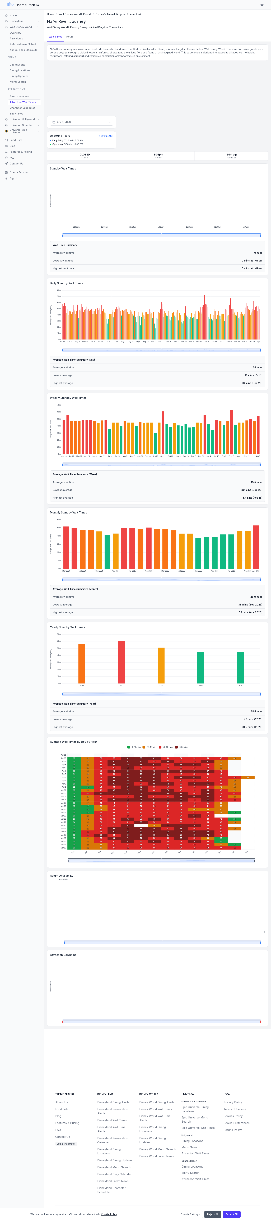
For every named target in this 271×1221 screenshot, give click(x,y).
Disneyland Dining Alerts (113, 1102)
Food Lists (61, 1109)
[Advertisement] (157, 89)
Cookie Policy (109, 1214)
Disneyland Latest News (113, 1181)
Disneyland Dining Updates (114, 1160)
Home (50, 14)
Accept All (232, 1214)
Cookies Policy (233, 1116)
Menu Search (190, 1147)
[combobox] (81, 122)
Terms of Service (234, 1109)
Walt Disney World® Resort (75, 14)
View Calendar (106, 136)
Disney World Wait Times (155, 1109)
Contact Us (62, 1137)
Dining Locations (192, 1141)
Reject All (212, 1214)
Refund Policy (232, 1130)
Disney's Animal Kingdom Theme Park (118, 14)
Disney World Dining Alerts (156, 1102)
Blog (58, 1116)
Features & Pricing (67, 1123)
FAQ (58, 1130)
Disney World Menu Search (157, 1149)
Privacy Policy (232, 1102)
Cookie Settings (190, 1214)
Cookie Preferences (236, 1123)
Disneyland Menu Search (113, 1167)
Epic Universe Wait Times (198, 1128)
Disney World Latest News (156, 1156)
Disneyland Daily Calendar (114, 1174)
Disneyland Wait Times (112, 1120)
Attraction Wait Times (195, 1153)
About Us (61, 1102)
